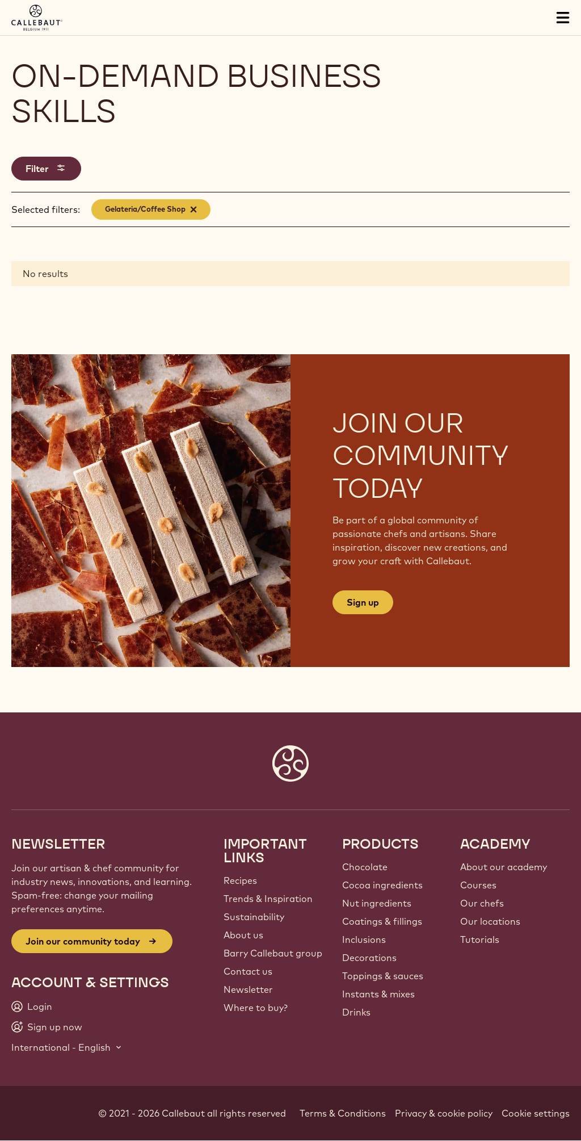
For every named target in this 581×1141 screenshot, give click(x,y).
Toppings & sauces (382, 975)
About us (243, 935)
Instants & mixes (378, 994)
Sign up (363, 602)
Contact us (248, 971)
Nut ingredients (376, 903)
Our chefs (482, 903)
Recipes (240, 880)
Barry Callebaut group (273, 953)
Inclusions (364, 939)
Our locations (490, 921)
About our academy (503, 866)
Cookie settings (536, 1113)
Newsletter (248, 989)
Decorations (369, 957)
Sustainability (254, 916)
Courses (478, 885)
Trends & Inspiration (268, 898)
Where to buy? (256, 1007)
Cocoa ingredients (382, 885)
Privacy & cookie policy (443, 1113)
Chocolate (365, 866)
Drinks (356, 1012)
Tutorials (479, 939)
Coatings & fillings (382, 921)
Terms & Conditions (343, 1113)
